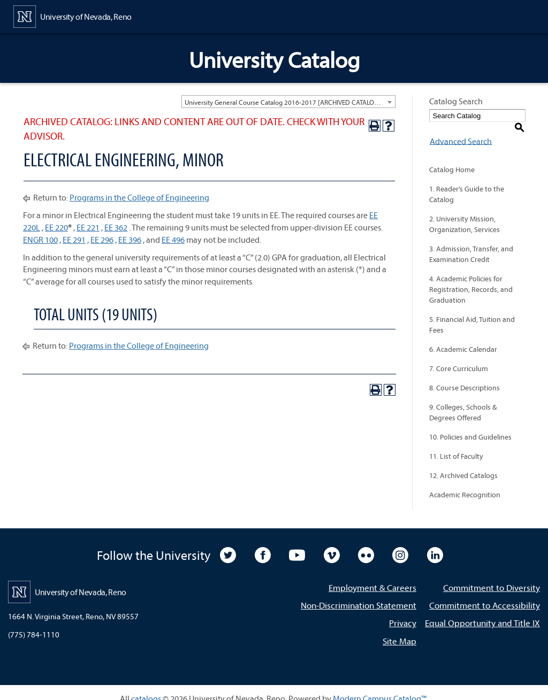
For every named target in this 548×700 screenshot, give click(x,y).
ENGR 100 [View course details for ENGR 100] (40, 239)
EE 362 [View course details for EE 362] (115, 227)
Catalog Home (452, 158)
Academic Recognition (464, 483)
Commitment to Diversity (491, 576)
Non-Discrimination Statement (358, 593)
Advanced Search (460, 129)
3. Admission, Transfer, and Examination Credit (471, 243)
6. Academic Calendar (463, 338)
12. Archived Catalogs (463, 464)
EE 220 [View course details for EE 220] (56, 227)
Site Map (399, 629)
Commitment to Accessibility (484, 593)
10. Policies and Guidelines (470, 425)
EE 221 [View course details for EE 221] (88, 227)
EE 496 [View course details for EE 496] (173, 239)
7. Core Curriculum (458, 357)
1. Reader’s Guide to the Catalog (466, 183)
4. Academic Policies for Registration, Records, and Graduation (471, 278)
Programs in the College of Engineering (139, 197)
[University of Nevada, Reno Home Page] (72, 15)
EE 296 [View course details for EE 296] (101, 239)
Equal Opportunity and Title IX (482, 611)
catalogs (146, 686)
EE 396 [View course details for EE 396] (129, 239)
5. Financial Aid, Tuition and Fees (472, 313)
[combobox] (288, 101)
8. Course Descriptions (464, 376)
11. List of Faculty (456, 445)
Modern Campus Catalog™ (380, 686)
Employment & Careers (372, 576)
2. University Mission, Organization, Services (464, 213)
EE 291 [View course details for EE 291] (74, 239)
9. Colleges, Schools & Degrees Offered (463, 401)
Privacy (402, 611)
